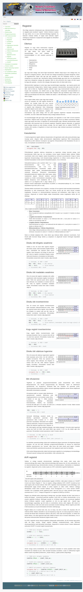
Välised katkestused (12, 51)
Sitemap (7, 96)
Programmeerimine (10, 34)
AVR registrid (66, 39)
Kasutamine (66, 31)
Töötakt (9, 43)
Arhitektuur (10, 41)
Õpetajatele (8, 81)
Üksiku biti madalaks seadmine (72, 33)
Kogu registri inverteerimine (71, 36)
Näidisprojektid (9, 77)
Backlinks (8, 93)
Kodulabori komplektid (11, 64)
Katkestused (10, 49)
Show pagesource (10, 87)
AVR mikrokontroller (10, 36)
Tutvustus (7, 26)
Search (16, 23)
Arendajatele (8, 83)
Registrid (9, 21)
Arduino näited (9, 66)
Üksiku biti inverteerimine (70, 35)
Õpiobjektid (8, 69)
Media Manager (9, 94)
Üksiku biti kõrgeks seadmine (71, 32)
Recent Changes (10, 91)
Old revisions (8, 89)
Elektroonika (8, 32)
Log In (7, 98)
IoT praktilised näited (11, 71)
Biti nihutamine (68, 38)
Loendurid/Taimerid (12, 60)
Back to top (8, 100)
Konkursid (8, 79)
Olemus (65, 30)
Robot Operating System (12, 68)
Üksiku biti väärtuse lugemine (71, 37)
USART (9, 62)
